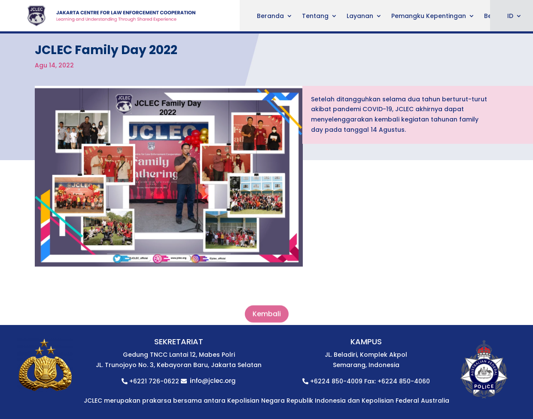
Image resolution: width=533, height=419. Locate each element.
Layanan (360, 16)
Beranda (270, 16)
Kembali (267, 318)
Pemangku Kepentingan (428, 16)
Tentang (315, 16)
